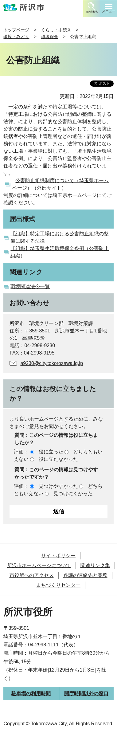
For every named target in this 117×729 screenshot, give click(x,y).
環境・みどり (16, 36)
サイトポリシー (58, 555)
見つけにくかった (73, 493)
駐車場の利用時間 (31, 693)
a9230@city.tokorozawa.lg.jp (51, 363)
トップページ (16, 29)
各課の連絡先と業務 (85, 575)
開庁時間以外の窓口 (86, 693)
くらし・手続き (56, 29)
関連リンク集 (95, 565)
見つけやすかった (58, 486)
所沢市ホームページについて (39, 565)
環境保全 (49, 36)
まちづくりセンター (58, 585)
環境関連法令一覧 (30, 286)
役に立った (51, 451)
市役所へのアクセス (32, 575)
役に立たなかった (58, 459)
